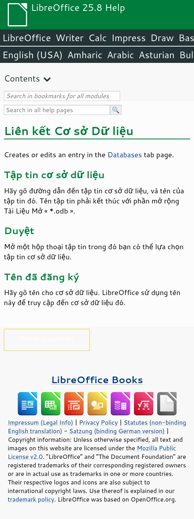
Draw (161, 37)
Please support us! (47, 338)
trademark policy (31, 499)
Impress (129, 37)
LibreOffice (26, 37)
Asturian (157, 54)
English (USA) (32, 54)
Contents (22, 78)
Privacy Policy (98, 422)
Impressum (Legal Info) (40, 422)
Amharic (84, 54)
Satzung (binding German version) (117, 431)
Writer (69, 37)
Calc (97, 37)
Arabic (120, 54)
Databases (124, 154)
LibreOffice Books (97, 379)
